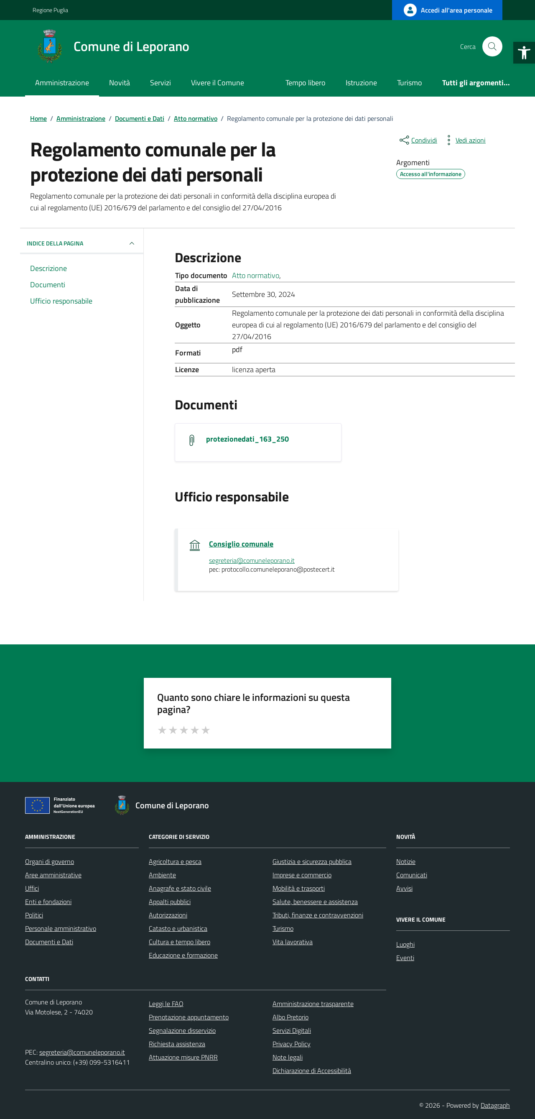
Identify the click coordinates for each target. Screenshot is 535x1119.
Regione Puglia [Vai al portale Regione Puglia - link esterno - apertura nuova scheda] (50, 9)
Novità (119, 82)
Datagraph (495, 1105)
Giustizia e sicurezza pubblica (312, 861)
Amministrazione (62, 82)
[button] (524, 53)
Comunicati (411, 875)
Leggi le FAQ (166, 1004)
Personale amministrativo (60, 928)
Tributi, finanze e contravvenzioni (318, 915)
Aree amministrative (53, 875)
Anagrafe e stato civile (180, 888)
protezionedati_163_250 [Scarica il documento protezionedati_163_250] (247, 439)
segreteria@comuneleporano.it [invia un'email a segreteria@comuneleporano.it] (252, 560)
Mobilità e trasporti (299, 888)
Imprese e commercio (302, 875)
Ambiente (162, 875)
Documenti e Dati (49, 942)
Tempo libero (305, 82)
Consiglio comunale (241, 544)
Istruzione (361, 82)
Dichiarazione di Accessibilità (312, 1070)
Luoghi (405, 944)
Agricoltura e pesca (175, 861)
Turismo (409, 82)
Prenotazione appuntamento (189, 1017)
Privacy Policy (292, 1044)
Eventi (405, 958)
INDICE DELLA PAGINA (82, 243)
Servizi (160, 82)
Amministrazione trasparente (313, 1004)
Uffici (32, 888)
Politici (34, 915)
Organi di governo (49, 861)
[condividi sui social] (417, 140)
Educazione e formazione (183, 955)
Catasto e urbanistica (178, 928)
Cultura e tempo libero (179, 942)
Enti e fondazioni (48, 902)
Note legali (288, 1057)
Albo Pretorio (290, 1017)
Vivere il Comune (217, 82)
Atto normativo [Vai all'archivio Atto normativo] (255, 275)
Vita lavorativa (293, 942)
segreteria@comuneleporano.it (82, 1052)
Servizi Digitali (292, 1030)
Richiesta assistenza (177, 1044)
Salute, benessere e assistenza (315, 902)
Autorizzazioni (168, 915)
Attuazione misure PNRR (183, 1057)
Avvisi (404, 888)
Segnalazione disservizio (182, 1030)
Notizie (405, 861)
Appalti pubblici (170, 902)
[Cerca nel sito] (492, 46)
